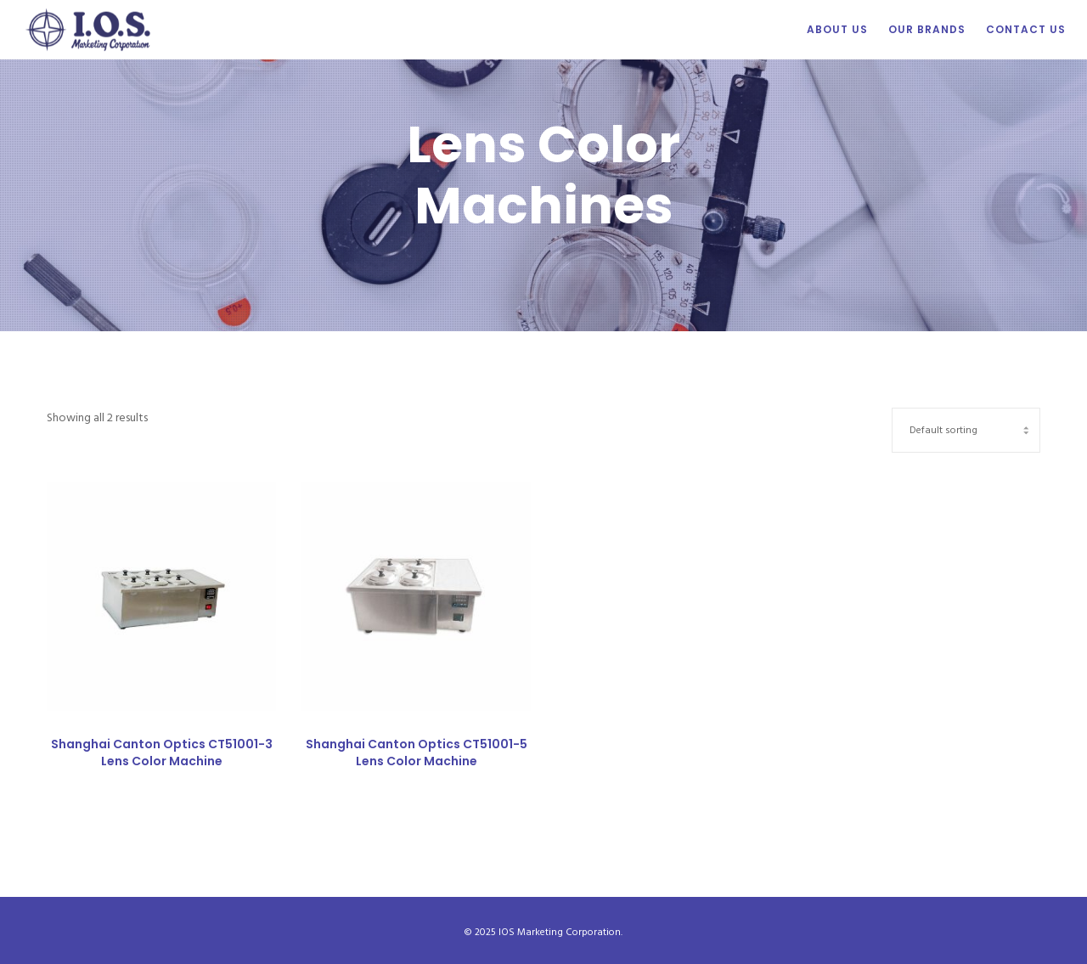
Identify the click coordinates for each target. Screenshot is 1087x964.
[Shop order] (966, 428)
